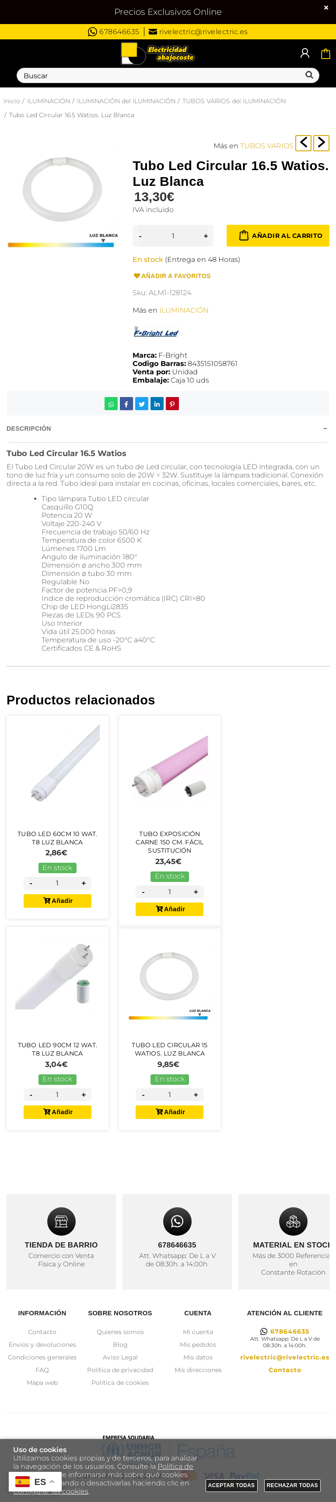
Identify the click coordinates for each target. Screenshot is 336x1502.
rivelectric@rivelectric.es (198, 32)
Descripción (29, 428)
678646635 (114, 31)
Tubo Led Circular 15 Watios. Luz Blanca (169, 1055)
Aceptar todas (231, 1485)
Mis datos (198, 1357)
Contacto (42, 1332)
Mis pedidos (198, 1345)
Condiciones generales (42, 1357)
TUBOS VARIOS (267, 146)
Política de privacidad (120, 1370)
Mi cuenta (198, 1332)
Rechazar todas (292, 1485)
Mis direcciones (198, 1370)
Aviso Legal (120, 1357)
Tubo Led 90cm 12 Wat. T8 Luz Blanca (57, 1055)
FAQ (42, 1370)
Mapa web (42, 1383)
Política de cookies (120, 1383)
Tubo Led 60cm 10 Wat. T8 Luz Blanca (57, 838)
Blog (120, 1345)
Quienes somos (120, 1332)
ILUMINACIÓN (184, 310)
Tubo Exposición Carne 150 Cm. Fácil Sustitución (169, 842)
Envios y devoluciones (42, 1345)
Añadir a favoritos (171, 276)
